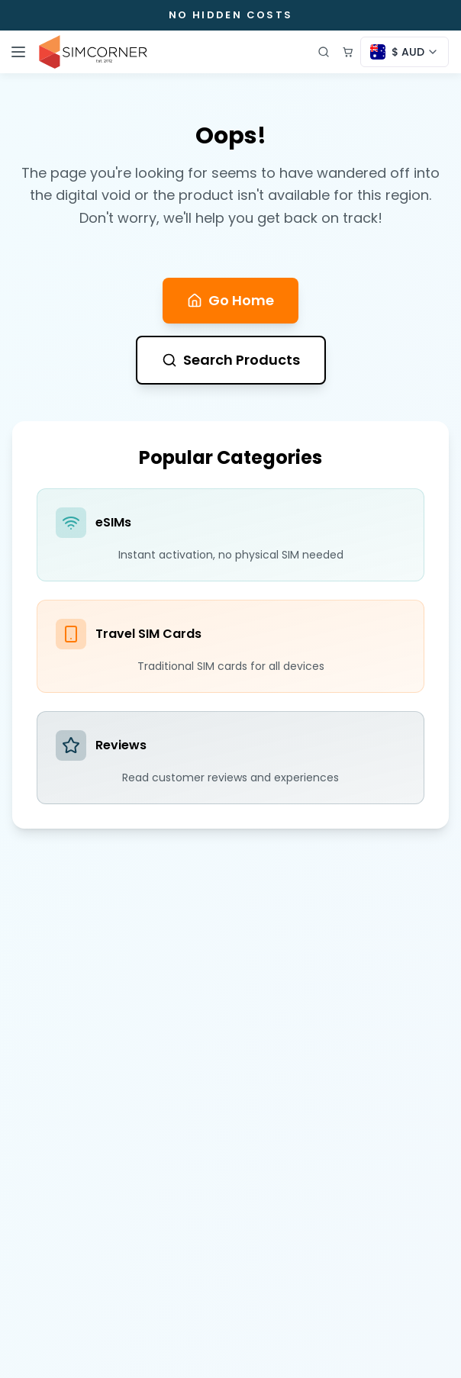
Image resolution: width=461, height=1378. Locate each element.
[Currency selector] (404, 52)
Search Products (231, 359)
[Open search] (323, 52)
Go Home (230, 300)
